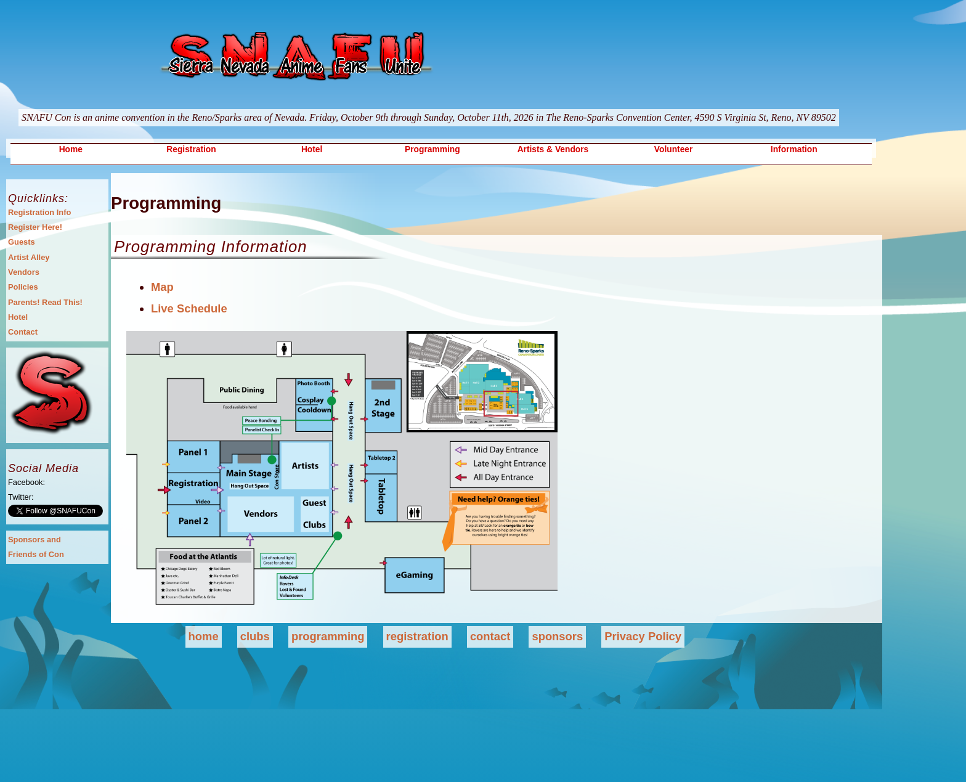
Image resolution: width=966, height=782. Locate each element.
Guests (21, 241)
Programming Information (210, 246)
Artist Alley (29, 257)
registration (417, 636)
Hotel (311, 149)
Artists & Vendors (553, 149)
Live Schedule (189, 308)
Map (162, 286)
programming (328, 636)
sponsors (557, 636)
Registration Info (39, 212)
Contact (23, 331)
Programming (432, 149)
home (204, 636)
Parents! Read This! (45, 302)
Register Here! (35, 227)
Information (794, 149)
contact (490, 636)
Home (71, 149)
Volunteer (673, 149)
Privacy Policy (642, 636)
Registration (191, 149)
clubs (255, 636)
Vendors (23, 272)
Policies (23, 286)
